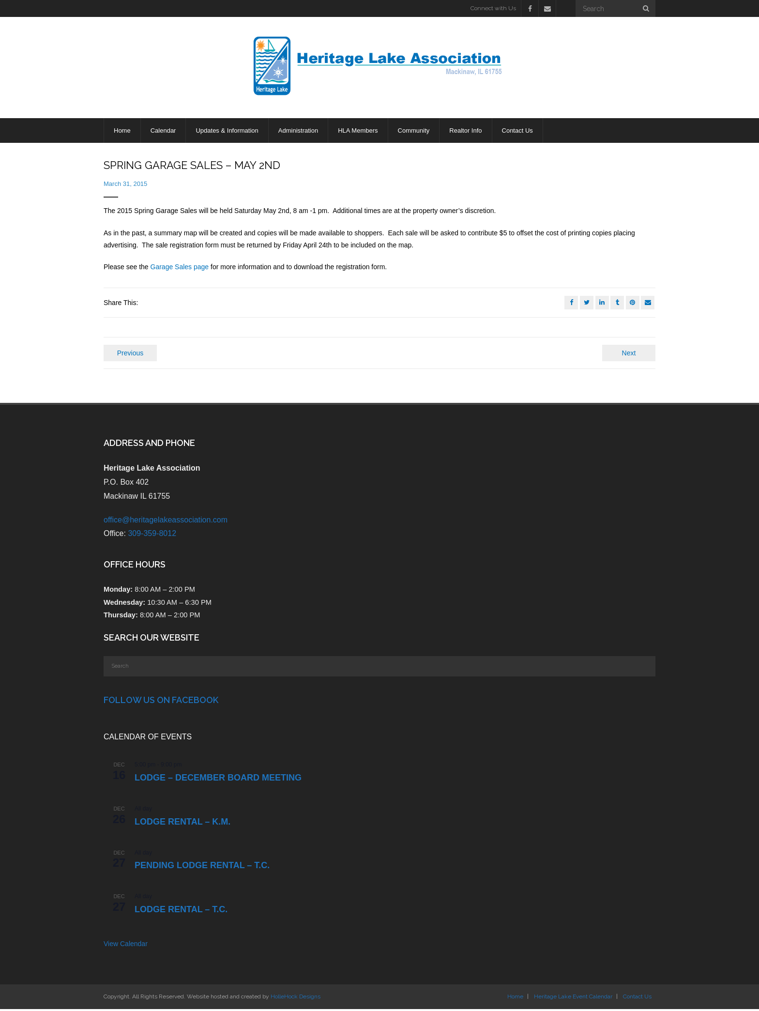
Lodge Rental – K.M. (182, 823)
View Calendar (126, 946)
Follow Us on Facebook (161, 702)
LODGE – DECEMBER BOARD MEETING (218, 779)
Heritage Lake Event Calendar (573, 998)
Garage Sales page (180, 269)
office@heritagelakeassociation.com (166, 522)
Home (515, 998)
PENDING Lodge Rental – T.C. (202, 867)
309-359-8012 (152, 535)
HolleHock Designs (295, 998)
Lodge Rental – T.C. (181, 911)
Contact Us (637, 998)
